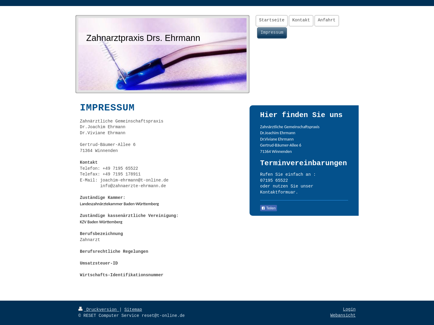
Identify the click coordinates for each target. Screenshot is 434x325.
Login (349, 309)
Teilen (268, 208)
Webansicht (343, 315)
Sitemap (133, 309)
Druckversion (98, 309)
